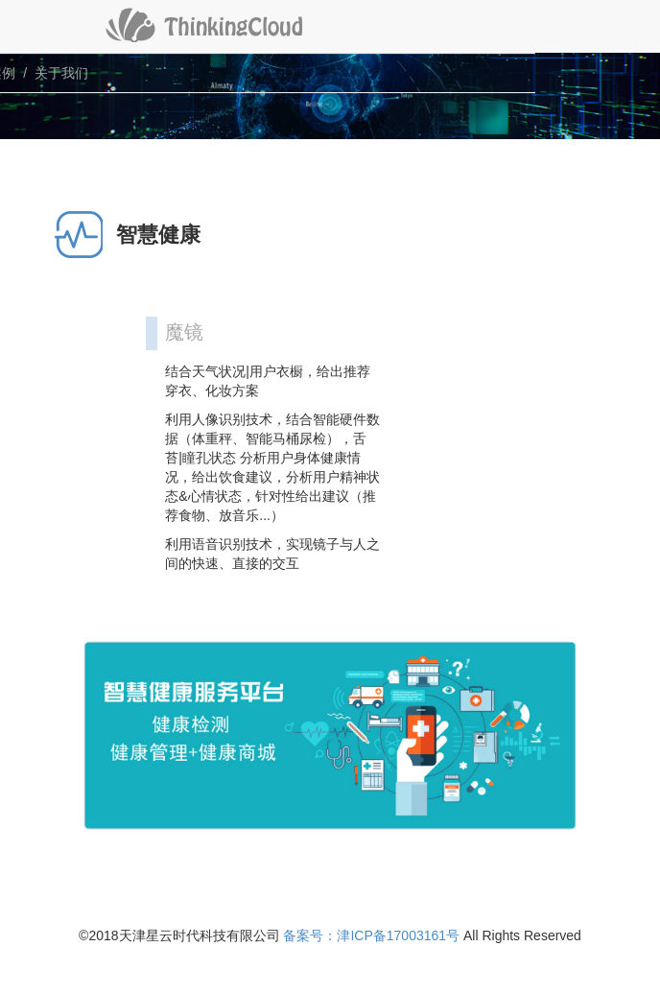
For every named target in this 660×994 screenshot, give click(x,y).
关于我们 (61, 73)
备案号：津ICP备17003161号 (371, 935)
